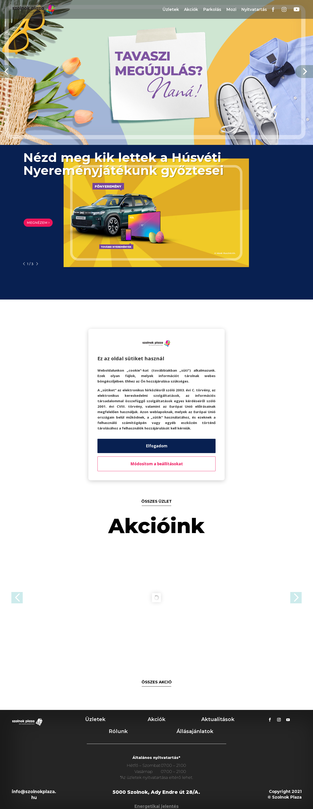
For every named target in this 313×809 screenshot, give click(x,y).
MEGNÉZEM (38, 223)
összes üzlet (156, 501)
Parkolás (212, 9)
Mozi (231, 9)
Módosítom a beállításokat (156, 463)
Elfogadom (156, 445)
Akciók (191, 9)
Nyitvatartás (254, 9)
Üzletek (170, 9)
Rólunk (118, 731)
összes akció (157, 682)
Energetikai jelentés (156, 806)
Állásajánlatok (194, 731)
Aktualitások (217, 719)
